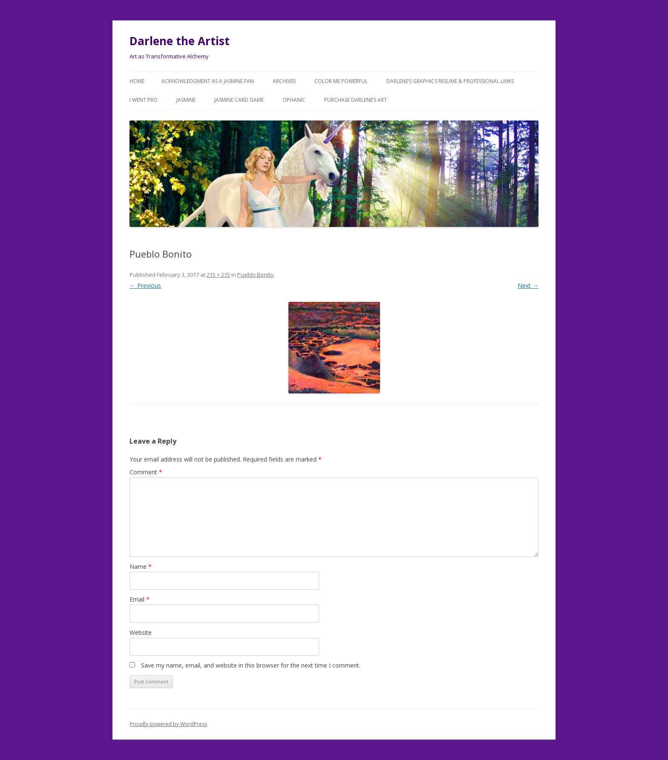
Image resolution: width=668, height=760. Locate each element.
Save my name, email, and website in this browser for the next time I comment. (250, 665)
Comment (146, 472)
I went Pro (144, 99)
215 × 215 (218, 274)
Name (141, 566)
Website (141, 632)
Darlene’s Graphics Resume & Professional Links (450, 81)
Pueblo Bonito (255, 274)
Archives (284, 81)
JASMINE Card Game (239, 99)
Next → (528, 285)
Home (137, 81)
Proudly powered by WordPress (168, 724)
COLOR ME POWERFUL (341, 81)
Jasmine (186, 99)
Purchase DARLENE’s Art (355, 99)
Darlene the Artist (180, 41)
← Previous (145, 285)
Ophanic (293, 99)
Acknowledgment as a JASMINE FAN (207, 81)
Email (140, 599)
